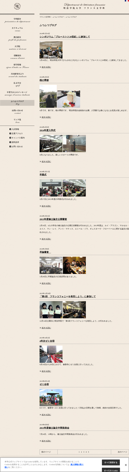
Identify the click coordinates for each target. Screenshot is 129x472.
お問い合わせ (17, 146)
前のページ (46, 452)
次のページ (122, 452)
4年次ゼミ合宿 (47, 341)
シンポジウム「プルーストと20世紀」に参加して (65, 36)
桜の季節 (44, 80)
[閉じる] (126, 465)
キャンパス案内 (18, 138)
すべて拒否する (111, 462)
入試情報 (15, 129)
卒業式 (43, 174)
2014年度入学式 (47, 130)
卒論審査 (45, 252)
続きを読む (46, 67)
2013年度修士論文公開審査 (53, 219)
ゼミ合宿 (44, 384)
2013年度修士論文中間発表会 (54, 428)
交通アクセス (17, 133)
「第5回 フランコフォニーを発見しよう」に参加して (68, 296)
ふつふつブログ (58, 17)
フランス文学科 (45, 17)
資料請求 (15, 142)
